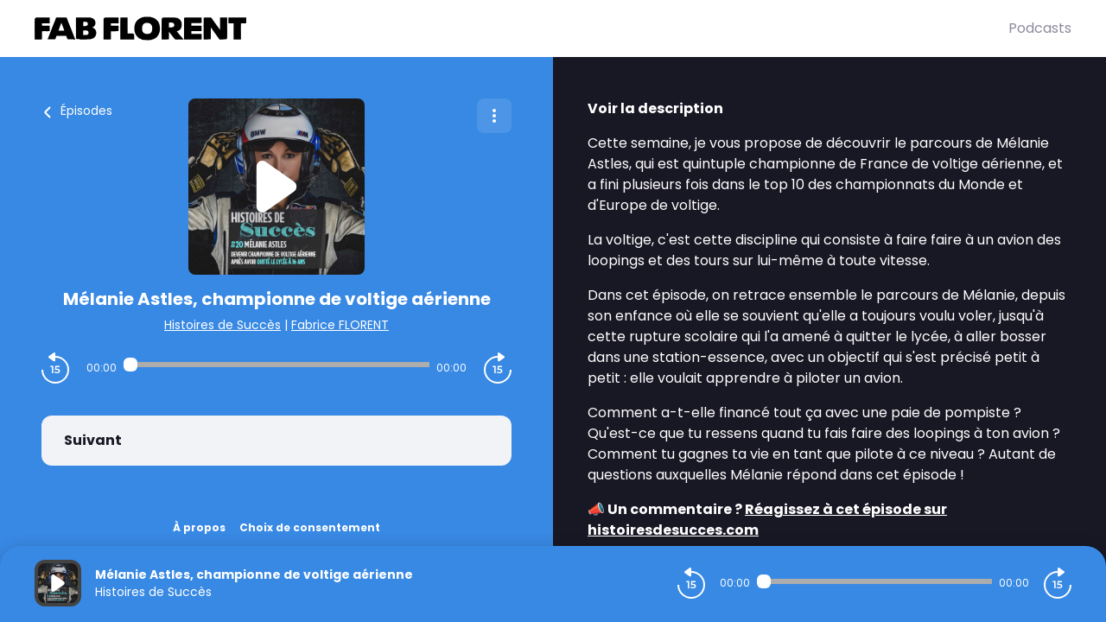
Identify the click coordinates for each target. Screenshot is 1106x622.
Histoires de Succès (222, 324)
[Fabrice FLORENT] (521, 28)
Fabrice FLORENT (340, 324)
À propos (199, 527)
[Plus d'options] (494, 115)
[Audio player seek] (276, 364)
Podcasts (1039, 28)
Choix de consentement (309, 527)
